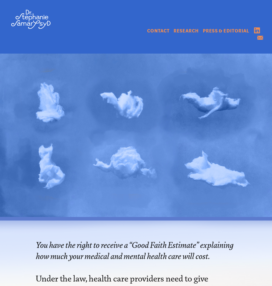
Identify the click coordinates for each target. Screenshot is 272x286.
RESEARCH (186, 31)
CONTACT (159, 31)
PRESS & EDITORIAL (226, 31)
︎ (257, 31)
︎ (260, 38)
